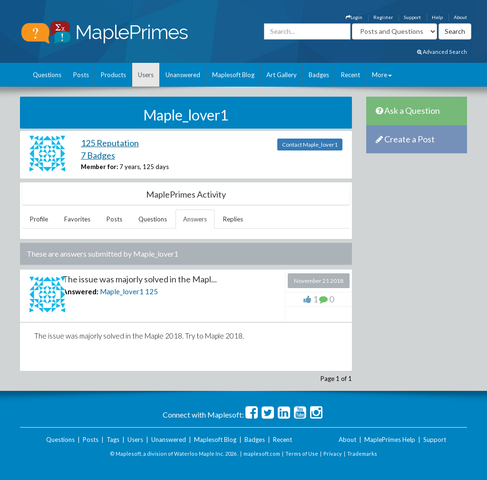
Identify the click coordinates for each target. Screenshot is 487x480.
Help (437, 17)
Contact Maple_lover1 (310, 144)
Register (383, 17)
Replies (233, 219)
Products (113, 75)
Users (146, 75)
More (382, 75)
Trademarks (362, 453)
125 (151, 291)
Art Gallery (281, 75)
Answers (195, 219)
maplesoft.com (262, 453)
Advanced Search (442, 52)
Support (412, 17)
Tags (113, 439)
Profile (39, 219)
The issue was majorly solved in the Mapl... (139, 279)
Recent (350, 75)
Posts (81, 75)
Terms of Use (301, 453)
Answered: (80, 291)
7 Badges (98, 155)
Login (354, 17)
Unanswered (183, 75)
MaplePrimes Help (389, 439)
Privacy (332, 453)
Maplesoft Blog (233, 75)
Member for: (99, 166)
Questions (47, 75)
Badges (319, 75)
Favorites (77, 219)
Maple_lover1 (122, 291)
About (460, 17)
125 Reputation (110, 143)
